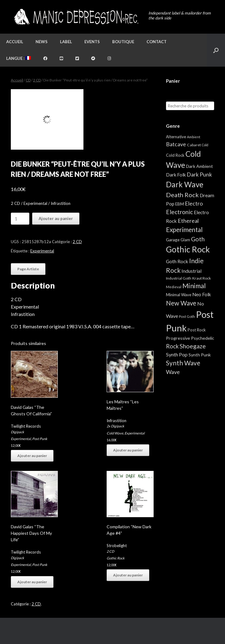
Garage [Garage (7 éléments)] (173, 239)
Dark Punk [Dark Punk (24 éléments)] (199, 174)
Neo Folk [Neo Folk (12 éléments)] (201, 294)
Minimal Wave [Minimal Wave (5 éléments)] (178, 294)
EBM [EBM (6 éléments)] (179, 204)
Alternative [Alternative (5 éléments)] (176, 136)
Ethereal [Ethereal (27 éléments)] (188, 220)
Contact (156, 41)
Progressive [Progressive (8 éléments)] (178, 338)
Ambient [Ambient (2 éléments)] (193, 137)
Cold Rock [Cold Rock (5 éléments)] (175, 155)
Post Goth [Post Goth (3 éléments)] (187, 316)
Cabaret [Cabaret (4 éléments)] (194, 145)
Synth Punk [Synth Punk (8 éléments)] (200, 354)
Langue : (18, 58)
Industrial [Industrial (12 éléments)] (191, 271)
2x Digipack (115, 426)
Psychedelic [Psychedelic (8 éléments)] (202, 338)
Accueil (14, 41)
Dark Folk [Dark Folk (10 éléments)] (176, 174)
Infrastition (116, 420)
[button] (216, 50)
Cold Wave (115, 433)
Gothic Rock (116, 558)
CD (28, 80)
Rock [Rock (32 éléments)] (172, 346)
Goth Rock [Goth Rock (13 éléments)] (177, 261)
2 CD (37, 80)
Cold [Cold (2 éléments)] (205, 145)
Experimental (42, 250)
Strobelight (117, 545)
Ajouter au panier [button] (32, 455)
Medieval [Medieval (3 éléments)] (173, 287)
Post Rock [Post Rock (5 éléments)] (197, 329)
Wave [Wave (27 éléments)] (173, 371)
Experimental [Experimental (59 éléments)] (184, 229)
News (42, 41)
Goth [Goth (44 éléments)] (198, 239)
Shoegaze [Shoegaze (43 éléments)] (193, 346)
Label (66, 41)
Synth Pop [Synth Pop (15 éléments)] (177, 354)
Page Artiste (28, 269)
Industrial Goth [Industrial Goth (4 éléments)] (178, 278)
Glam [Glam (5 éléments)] (185, 239)
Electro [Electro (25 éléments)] (194, 203)
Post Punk (39, 439)
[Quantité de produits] (20, 219)
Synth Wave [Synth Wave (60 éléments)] (183, 363)
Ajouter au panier (56, 218)
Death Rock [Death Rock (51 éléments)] (182, 194)
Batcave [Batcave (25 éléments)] (176, 144)
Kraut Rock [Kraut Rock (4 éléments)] (201, 278)
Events (92, 41)
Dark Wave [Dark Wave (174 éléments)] (184, 184)
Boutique (123, 41)
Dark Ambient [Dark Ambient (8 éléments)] (199, 166)
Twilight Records (26, 426)
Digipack (17, 432)
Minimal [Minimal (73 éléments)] (194, 286)
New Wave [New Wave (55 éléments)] (181, 303)
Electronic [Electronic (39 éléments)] (179, 211)
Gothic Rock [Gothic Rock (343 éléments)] (188, 249)
